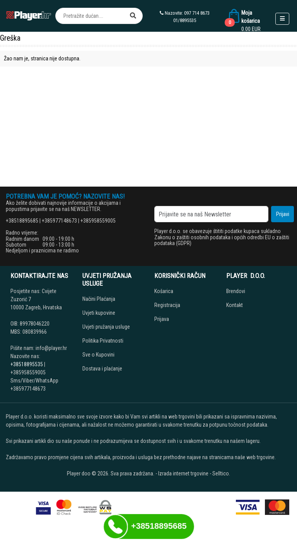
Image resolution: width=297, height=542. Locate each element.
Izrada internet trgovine (183, 473)
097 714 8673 (197, 13)
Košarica (163, 291)
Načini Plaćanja (98, 299)
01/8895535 (184, 20)
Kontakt (234, 305)
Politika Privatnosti (102, 341)
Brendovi (235, 291)
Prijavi (282, 214)
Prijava (161, 319)
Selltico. (221, 473)
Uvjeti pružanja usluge (106, 327)
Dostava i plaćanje (102, 368)
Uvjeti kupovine (98, 313)
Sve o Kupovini (98, 355)
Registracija (167, 305)
